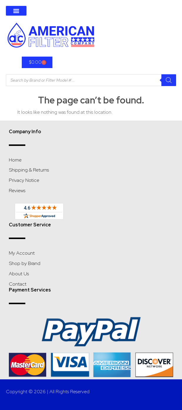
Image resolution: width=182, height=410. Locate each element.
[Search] (168, 80)
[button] (16, 11)
